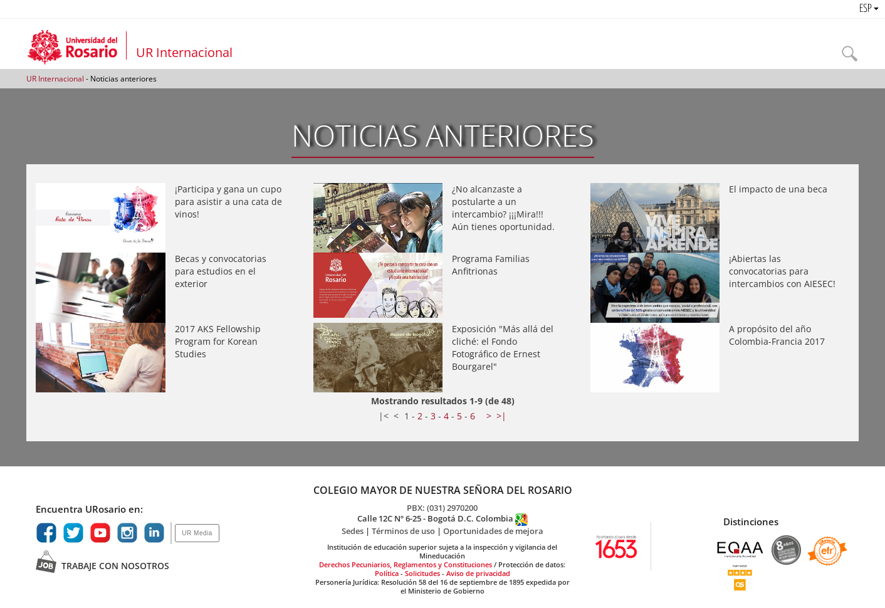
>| (501, 416)
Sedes (353, 531)
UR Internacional (184, 52)
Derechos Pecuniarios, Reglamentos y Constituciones (405, 564)
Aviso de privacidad (478, 573)
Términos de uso (404, 531)
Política (387, 573)
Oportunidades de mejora (493, 531)
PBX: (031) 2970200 (442, 507)
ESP (869, 9)
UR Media (197, 533)
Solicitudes (423, 573)
